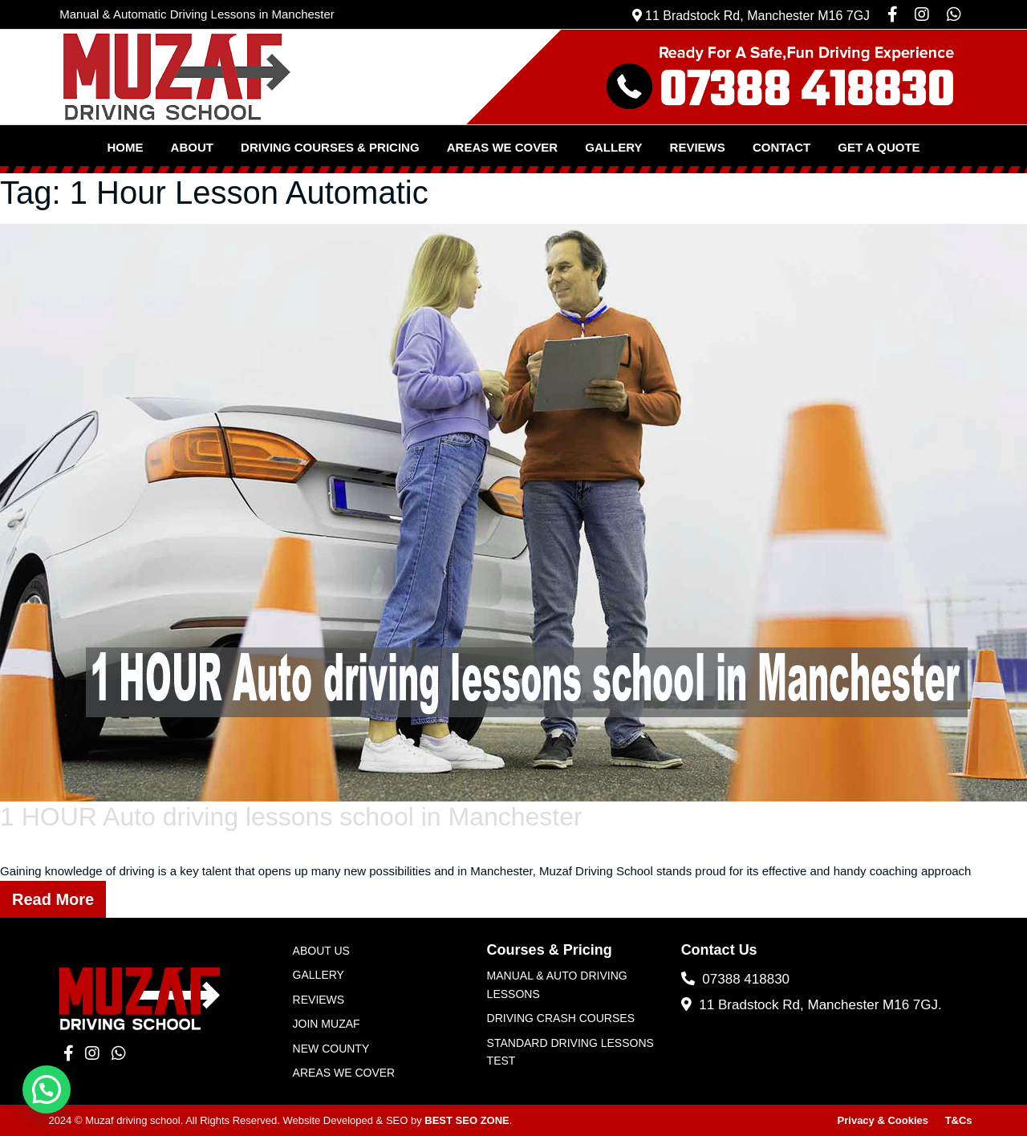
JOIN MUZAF (326, 1023)
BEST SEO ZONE (466, 1120)
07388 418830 (735, 979)
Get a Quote (878, 147)
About (192, 147)
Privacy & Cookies (883, 1120)
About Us (321, 950)
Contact (781, 147)
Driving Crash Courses (561, 1018)
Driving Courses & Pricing (330, 147)
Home (125, 147)
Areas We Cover (502, 147)
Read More (53, 899)
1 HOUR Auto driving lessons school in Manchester (291, 816)
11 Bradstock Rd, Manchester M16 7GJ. (811, 1004)
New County (331, 1048)
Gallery (613, 147)
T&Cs (958, 1120)
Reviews (697, 147)
